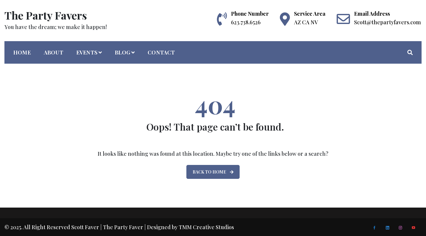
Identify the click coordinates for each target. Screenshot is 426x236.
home (22, 52)
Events (86, 52)
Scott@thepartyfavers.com (387, 22)
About (53, 52)
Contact (161, 52)
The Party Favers (45, 15)
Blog (122, 52)
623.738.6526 (246, 22)
